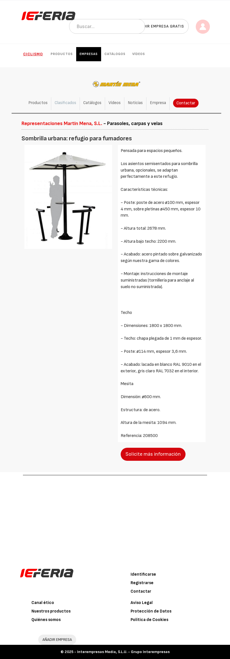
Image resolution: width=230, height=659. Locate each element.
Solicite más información (153, 454)
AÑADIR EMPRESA (57, 639)
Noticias (135, 102)
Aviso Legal (142, 602)
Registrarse (142, 583)
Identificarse (143, 574)
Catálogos (115, 54)
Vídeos (138, 54)
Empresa (158, 102)
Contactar (185, 103)
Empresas (89, 54)
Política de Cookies (149, 619)
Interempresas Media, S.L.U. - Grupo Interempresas (123, 651)
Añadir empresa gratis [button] (159, 26)
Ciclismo (33, 54)
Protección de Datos (151, 611)
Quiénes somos (46, 619)
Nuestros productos (51, 611)
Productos (62, 54)
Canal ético (42, 602)
